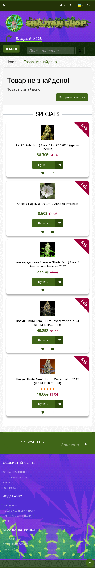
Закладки (9, 482)
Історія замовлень (15, 477)
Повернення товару (15, 544)
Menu (11, 49)
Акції (6, 521)
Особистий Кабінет (15, 472)
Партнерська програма (17, 515)
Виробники (10, 505)
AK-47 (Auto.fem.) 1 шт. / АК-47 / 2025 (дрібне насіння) (48, 147)
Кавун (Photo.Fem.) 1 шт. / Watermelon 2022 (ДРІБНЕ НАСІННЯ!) (47, 381)
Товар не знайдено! (41, 61)
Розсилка (9, 487)
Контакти (9, 538)
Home (11, 61)
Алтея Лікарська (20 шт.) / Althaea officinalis (47, 204)
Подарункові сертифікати (19, 510)
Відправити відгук (72, 97)
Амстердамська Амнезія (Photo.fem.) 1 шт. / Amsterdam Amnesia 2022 (47, 264)
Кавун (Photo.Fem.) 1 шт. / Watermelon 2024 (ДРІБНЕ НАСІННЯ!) (47, 323)
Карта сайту (10, 549)
